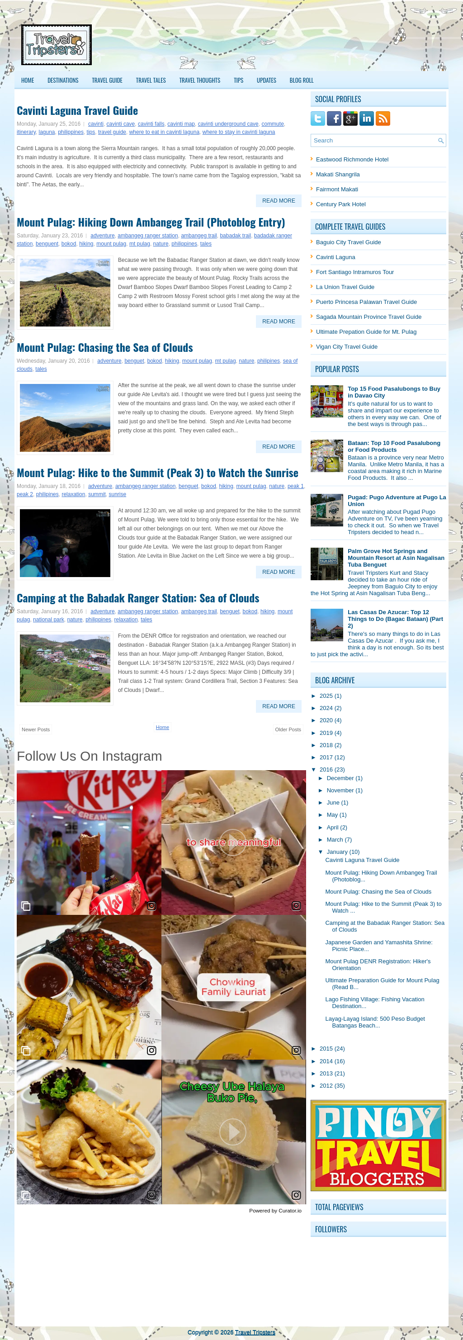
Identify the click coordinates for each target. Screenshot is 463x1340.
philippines (71, 132)
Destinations (62, 80)
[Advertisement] (277, 44)
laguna (46, 132)
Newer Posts (36, 729)
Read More (278, 201)
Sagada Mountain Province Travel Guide (368, 316)
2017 (327, 757)
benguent (47, 244)
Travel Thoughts (200, 80)
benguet (134, 361)
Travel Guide (107, 80)
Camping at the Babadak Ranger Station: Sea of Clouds (138, 597)
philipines (268, 361)
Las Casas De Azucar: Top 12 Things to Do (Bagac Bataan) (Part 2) (395, 619)
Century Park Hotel (341, 204)
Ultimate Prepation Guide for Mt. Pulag (366, 331)
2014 (327, 1061)
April (333, 827)
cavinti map (181, 124)
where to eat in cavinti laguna (164, 132)
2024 (327, 708)
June (334, 802)
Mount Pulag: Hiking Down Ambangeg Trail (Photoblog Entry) (151, 221)
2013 (327, 1073)
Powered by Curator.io (275, 1210)
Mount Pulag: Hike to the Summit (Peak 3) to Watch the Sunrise (157, 472)
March (336, 839)
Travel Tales (151, 80)
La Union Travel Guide (345, 287)
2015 (327, 1048)
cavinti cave (121, 124)
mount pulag (111, 244)
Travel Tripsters (255, 1332)
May (333, 814)
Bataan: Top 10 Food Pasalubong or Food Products (394, 446)
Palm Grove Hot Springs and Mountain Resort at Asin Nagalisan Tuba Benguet (396, 558)
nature (161, 244)
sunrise (117, 494)
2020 (327, 720)
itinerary (26, 132)
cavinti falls (151, 124)
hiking (86, 244)
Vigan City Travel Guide (347, 346)
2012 (327, 1085)
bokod (68, 244)
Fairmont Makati (337, 189)
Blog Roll (302, 80)
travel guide (112, 132)
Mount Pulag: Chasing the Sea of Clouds (105, 346)
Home (27, 80)
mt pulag (139, 244)
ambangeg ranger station (148, 235)
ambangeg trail (199, 235)
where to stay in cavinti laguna (239, 132)
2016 (327, 769)
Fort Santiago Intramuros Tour (355, 272)
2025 (327, 695)
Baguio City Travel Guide (348, 242)
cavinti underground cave (228, 124)
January (338, 851)
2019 (327, 732)
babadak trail (235, 235)
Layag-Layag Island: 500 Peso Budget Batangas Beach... (375, 1022)
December (341, 778)
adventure (102, 235)
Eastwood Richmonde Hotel (352, 159)
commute (272, 124)
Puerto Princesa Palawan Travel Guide (366, 301)
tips (91, 132)
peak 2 (25, 494)
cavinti (96, 124)
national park (48, 619)
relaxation (73, 494)
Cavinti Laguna (335, 257)
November (341, 790)
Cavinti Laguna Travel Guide (77, 109)
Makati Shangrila (338, 174)
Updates (266, 80)
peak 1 (296, 486)
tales (206, 244)
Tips (238, 80)
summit (97, 494)
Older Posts (288, 729)
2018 (327, 745)
